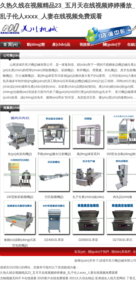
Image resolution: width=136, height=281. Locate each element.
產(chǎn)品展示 (61, 46)
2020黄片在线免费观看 (52, 278)
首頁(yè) (80, 251)
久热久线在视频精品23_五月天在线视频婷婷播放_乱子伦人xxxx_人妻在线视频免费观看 (59, 272)
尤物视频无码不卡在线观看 (18, 278)
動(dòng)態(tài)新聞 (36, 46)
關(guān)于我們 (98, 251)
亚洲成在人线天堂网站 (110, 278)
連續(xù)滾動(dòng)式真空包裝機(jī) (20, 240)
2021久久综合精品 (81, 278)
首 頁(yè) (10, 44)
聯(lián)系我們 (120, 251)
